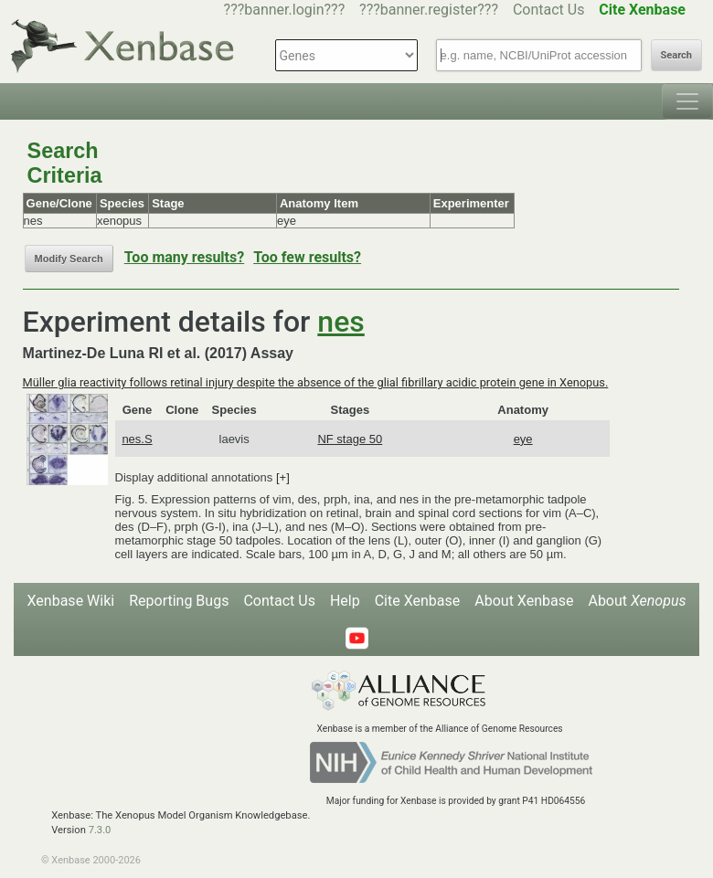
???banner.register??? (428, 9)
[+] (283, 477)
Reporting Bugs (179, 600)
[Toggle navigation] (687, 101)
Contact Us (549, 9)
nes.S (137, 439)
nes (340, 321)
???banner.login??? (285, 9)
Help (345, 600)
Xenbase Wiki (71, 600)
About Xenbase (523, 600)
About (637, 600)
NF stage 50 (349, 439)
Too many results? (184, 257)
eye (523, 439)
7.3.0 (100, 830)
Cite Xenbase (418, 600)
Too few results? (307, 257)
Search (676, 55)
